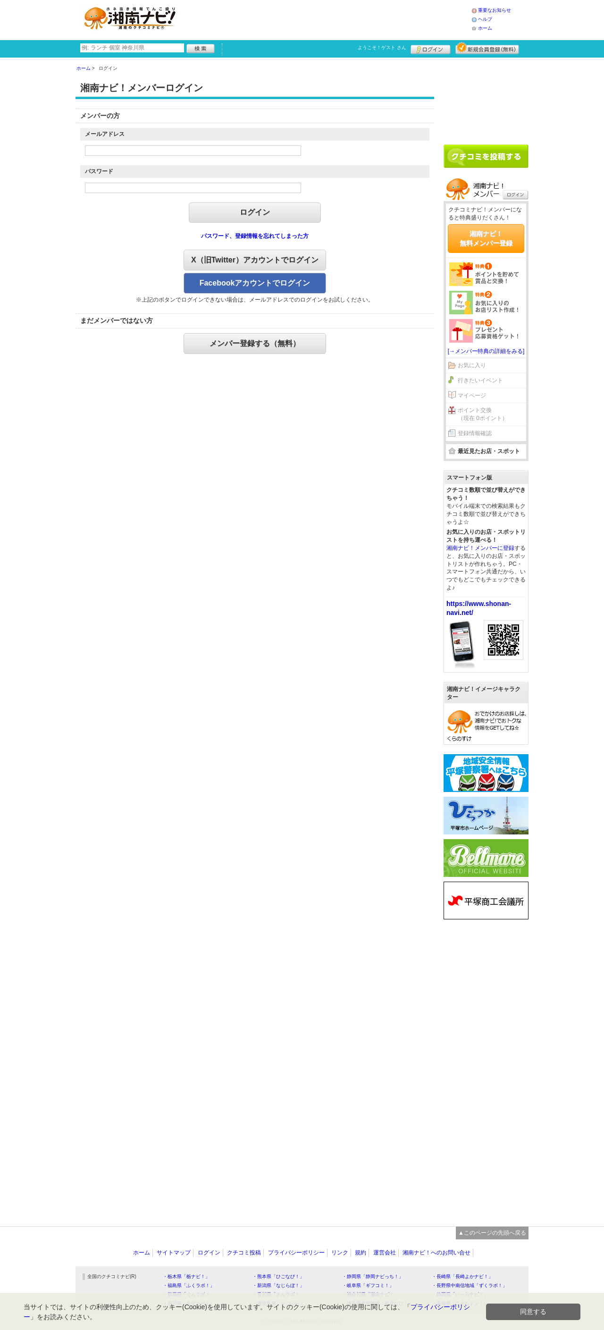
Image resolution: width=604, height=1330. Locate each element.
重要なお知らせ (494, 10)
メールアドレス (105, 134)
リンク (339, 1252)
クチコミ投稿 (244, 1252)
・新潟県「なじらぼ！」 (278, 1285)
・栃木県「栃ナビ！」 (186, 1276)
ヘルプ (485, 19)
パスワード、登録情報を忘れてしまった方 (255, 236)
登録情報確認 (475, 433)
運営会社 (384, 1252)
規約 (360, 1252)
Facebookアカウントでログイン (255, 283)
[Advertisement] (327, 19)
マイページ (472, 395)
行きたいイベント (480, 380)
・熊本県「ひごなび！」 (278, 1276)
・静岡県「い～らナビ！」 (460, 1294)
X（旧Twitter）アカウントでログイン (255, 260)
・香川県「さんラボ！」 (278, 1294)
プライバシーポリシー (296, 1252)
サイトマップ (174, 1252)
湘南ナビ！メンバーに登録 (480, 548)
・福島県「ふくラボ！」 (189, 1285)
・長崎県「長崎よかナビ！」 (462, 1276)
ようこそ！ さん (382, 47)
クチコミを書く (486, 156)
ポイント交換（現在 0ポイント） (483, 414)
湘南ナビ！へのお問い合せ (436, 1252)
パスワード (99, 171)
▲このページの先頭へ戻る (492, 1232)
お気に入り (472, 365)
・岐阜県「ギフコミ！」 (368, 1285)
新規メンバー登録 (487, 48)
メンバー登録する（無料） (255, 343)
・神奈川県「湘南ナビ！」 (370, 1294)
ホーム (485, 28)
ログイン (431, 48)
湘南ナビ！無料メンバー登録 (486, 238)
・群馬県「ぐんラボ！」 (189, 1294)
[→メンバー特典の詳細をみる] (486, 351)
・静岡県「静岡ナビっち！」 (372, 1276)
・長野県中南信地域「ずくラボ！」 (469, 1285)
